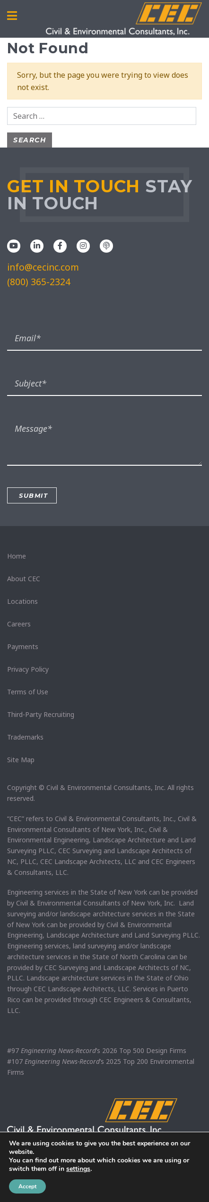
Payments (22, 646)
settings (78, 1169)
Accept (27, 1186)
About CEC (23, 578)
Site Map (21, 759)
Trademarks (25, 737)
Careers (19, 623)
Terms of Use (27, 691)
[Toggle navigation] (12, 16)
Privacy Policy (28, 669)
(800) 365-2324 (38, 282)
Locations (22, 601)
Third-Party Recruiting (40, 714)
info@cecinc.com (43, 267)
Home (16, 556)
